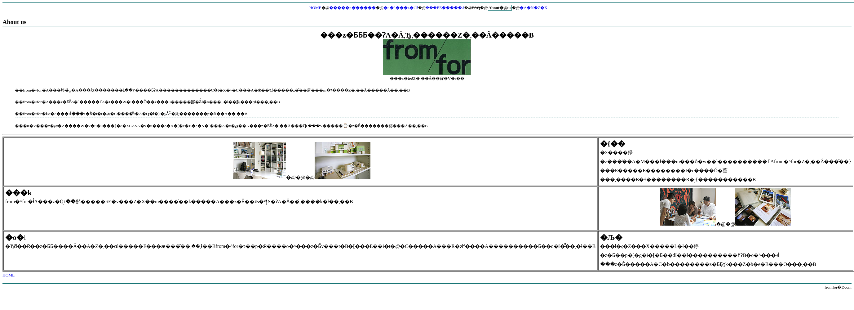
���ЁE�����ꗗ (445, 7)
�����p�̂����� (352, 7)
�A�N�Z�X (533, 7)
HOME (315, 7)
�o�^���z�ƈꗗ (400, 7)
